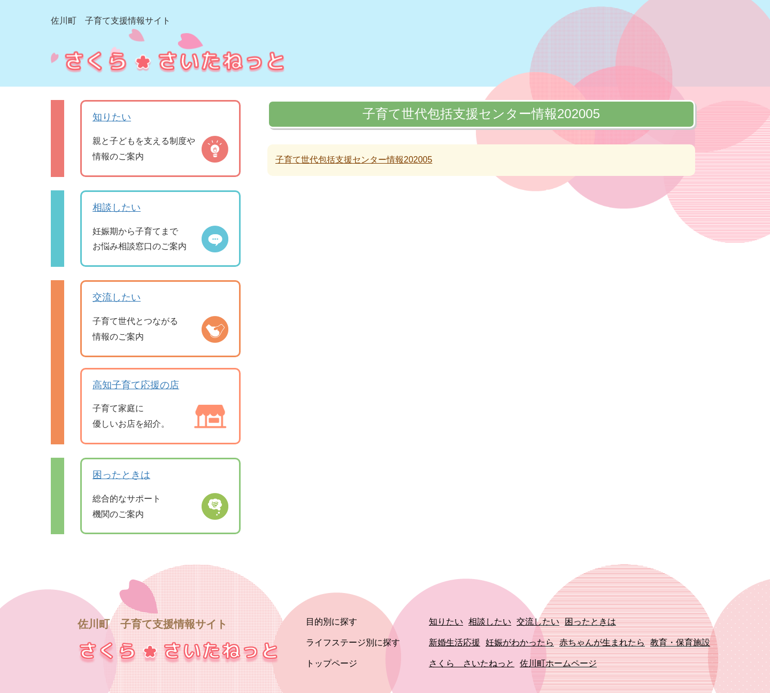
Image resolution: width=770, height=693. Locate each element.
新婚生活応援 (454, 642)
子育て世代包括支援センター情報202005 (353, 159)
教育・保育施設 (680, 642)
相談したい (117, 207)
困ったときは (121, 474)
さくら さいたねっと (471, 663)
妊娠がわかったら (520, 642)
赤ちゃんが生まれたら (602, 642)
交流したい (117, 297)
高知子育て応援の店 (136, 385)
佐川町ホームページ (558, 663)
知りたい (112, 117)
